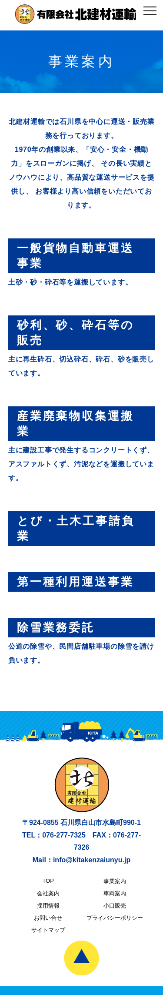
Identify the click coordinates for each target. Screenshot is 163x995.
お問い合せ (48, 918)
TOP (48, 881)
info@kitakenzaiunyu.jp (91, 860)
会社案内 (48, 893)
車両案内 (114, 893)
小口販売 (114, 905)
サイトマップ (48, 930)
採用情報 (48, 905)
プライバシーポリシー (114, 918)
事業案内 (114, 881)
